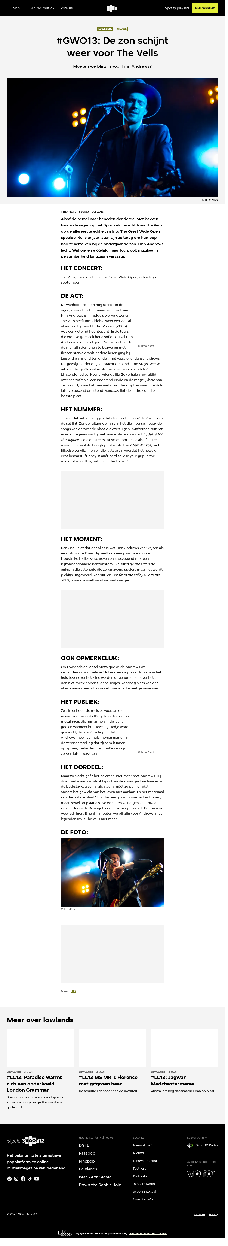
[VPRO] (201, 1174)
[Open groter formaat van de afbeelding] (169, 323)
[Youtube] (36, 1178)
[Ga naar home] (112, 8)
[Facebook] (23, 1178)
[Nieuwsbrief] (205, 8)
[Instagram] (16, 1178)
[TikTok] (30, 1178)
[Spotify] (9, 1178)
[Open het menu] (14, 8)
